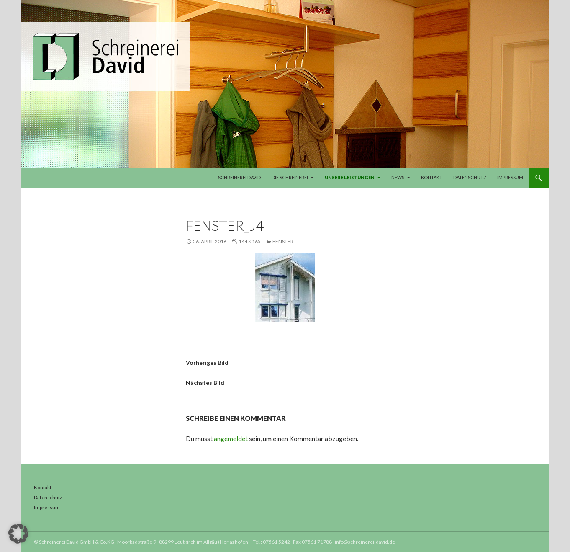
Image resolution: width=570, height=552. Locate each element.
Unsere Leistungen (350, 177)
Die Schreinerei (290, 177)
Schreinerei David (239, 177)
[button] (18, 533)
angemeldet (231, 438)
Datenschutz (469, 177)
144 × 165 (250, 241)
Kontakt (431, 177)
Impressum (510, 177)
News (397, 177)
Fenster (282, 241)
